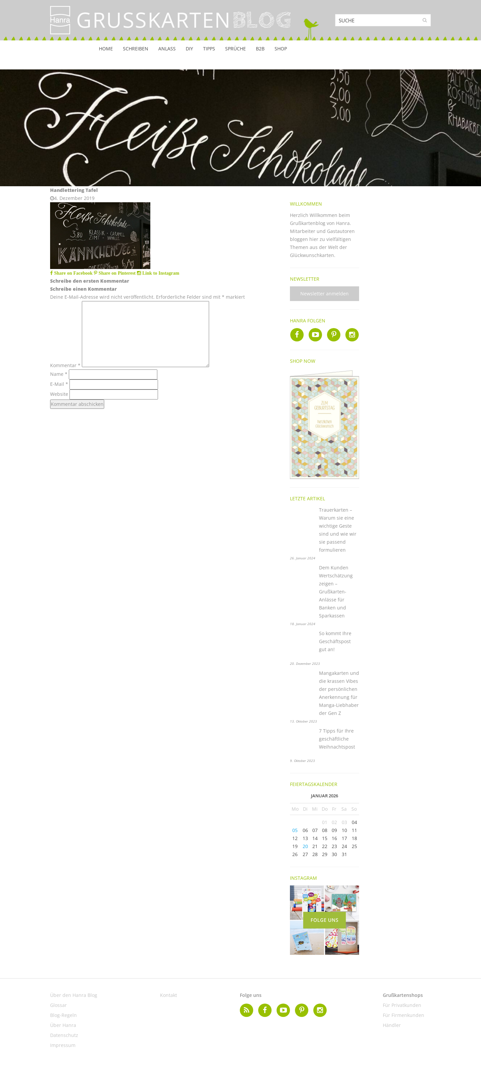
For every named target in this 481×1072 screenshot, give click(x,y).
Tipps (209, 48)
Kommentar (65, 365)
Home (106, 48)
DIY (189, 48)
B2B (260, 48)
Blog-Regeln (63, 1015)
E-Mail (59, 384)
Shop (281, 48)
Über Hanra (63, 1025)
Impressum (62, 1045)
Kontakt (168, 995)
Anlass (167, 48)
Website (59, 394)
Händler (392, 1025)
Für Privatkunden (402, 1005)
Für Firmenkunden (403, 1015)
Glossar (58, 1005)
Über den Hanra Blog (73, 995)
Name (58, 374)
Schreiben (135, 48)
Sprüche (235, 48)
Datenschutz (64, 1035)
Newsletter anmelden (324, 293)
